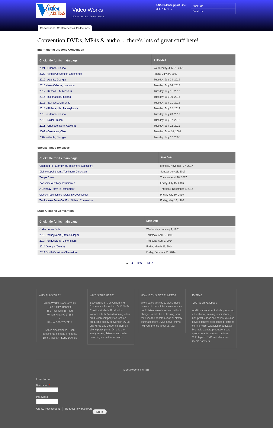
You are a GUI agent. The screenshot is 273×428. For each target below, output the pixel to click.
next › (140, 262)
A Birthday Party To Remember (56, 188)
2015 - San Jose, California (54, 102)
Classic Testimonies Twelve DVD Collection (64, 194)
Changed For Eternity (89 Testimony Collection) (66, 165)
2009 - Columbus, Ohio (52, 131)
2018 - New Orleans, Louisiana (57, 85)
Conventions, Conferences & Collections (65, 28)
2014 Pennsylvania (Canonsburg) (58, 240)
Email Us (198, 11)
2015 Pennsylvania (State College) (59, 235)
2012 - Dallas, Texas (50, 119)
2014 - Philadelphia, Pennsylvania (58, 108)
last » (150, 262)
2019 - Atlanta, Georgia (52, 79)
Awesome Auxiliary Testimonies (57, 183)
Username (43, 385)
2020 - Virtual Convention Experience (60, 73)
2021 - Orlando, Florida (52, 68)
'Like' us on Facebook (204, 302)
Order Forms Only (49, 229)
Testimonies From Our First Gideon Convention (66, 200)
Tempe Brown (47, 177)
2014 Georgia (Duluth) (52, 246)
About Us (198, 5)
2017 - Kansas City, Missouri (55, 91)
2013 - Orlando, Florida (52, 114)
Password (42, 397)
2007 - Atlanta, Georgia (52, 137)
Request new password (79, 408)
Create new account (48, 408)
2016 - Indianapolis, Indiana (55, 96)
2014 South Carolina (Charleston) (58, 252)
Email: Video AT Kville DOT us (60, 337)
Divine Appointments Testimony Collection (63, 171)
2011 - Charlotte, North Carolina (57, 125)
